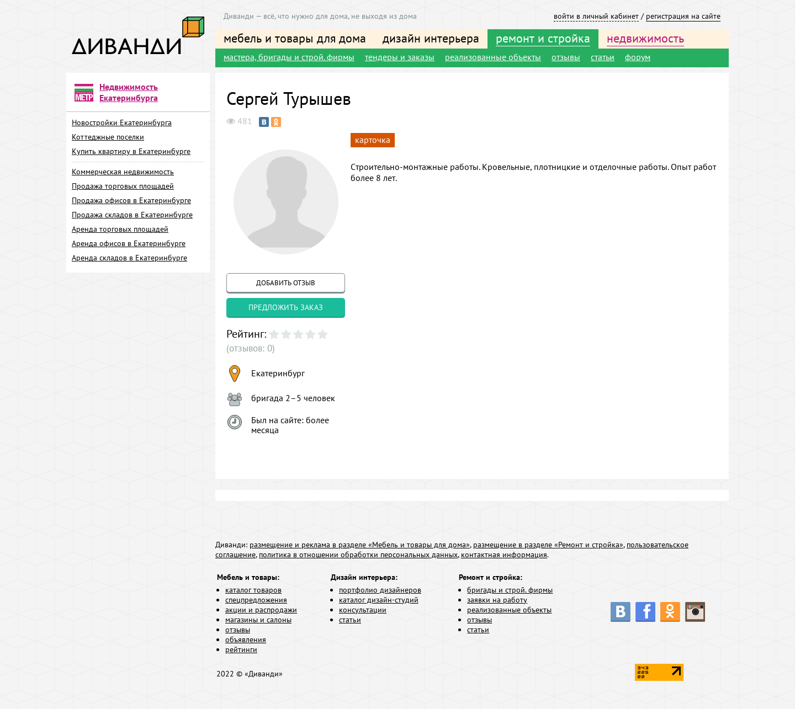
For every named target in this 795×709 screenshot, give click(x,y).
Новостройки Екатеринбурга (122, 122)
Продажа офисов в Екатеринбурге (131, 200)
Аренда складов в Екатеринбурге (129, 258)
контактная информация (504, 554)
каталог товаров (253, 590)
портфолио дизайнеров (380, 590)
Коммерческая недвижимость (123, 172)
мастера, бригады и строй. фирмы (289, 56)
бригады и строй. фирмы (510, 590)
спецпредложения (256, 600)
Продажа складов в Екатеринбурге (132, 215)
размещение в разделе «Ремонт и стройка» (548, 545)
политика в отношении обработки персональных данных (358, 554)
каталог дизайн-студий (378, 600)
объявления (245, 639)
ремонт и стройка (543, 38)
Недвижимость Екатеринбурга (128, 92)
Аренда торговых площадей (120, 229)
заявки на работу (497, 600)
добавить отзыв (285, 282)
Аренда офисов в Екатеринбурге (129, 243)
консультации (362, 610)
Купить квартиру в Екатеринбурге (131, 151)
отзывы (566, 56)
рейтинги (241, 649)
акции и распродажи (261, 610)
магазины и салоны (258, 620)
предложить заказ (285, 307)
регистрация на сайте (683, 16)
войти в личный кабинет (596, 16)
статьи (602, 56)
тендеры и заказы (399, 56)
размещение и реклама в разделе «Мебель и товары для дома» (360, 545)
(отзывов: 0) (249, 348)
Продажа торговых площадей (123, 186)
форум (637, 56)
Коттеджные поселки (108, 137)
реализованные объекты (493, 56)
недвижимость (645, 38)
